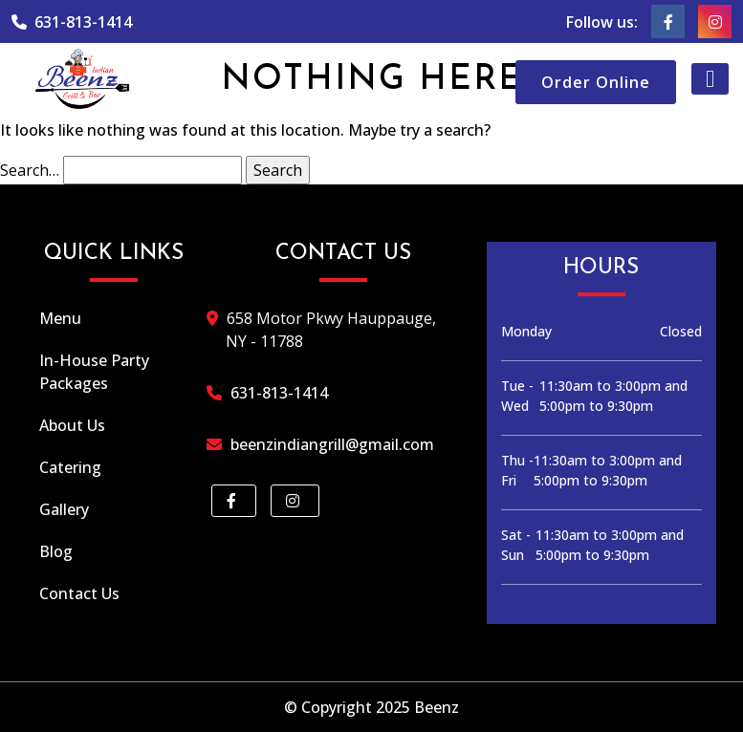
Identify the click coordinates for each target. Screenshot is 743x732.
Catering (70, 467)
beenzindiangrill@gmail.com (330, 444)
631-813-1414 (71, 21)
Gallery (64, 509)
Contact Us (79, 593)
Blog (56, 551)
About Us (72, 425)
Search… (29, 170)
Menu (60, 318)
